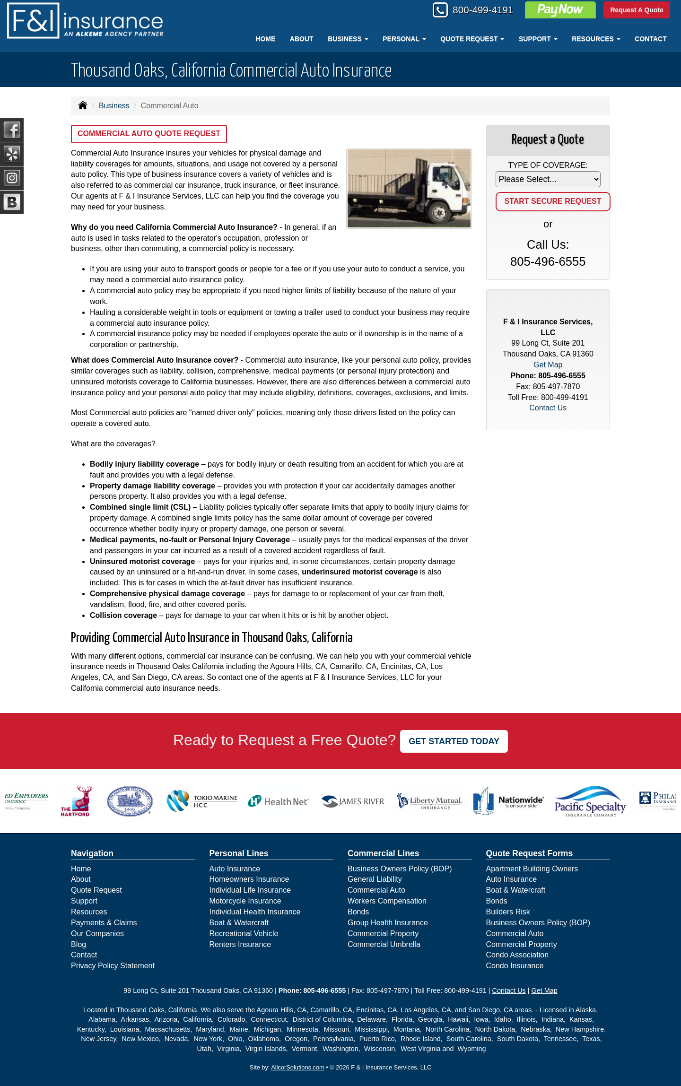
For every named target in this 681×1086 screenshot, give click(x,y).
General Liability (375, 879)
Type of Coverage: (548, 165)
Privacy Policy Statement (113, 966)
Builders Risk (508, 912)
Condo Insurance (515, 966)
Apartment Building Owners (532, 869)
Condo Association (517, 955)
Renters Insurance (240, 944)
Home (265, 39)
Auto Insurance (235, 869)
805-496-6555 (547, 261)
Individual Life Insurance (250, 890)
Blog (78, 944)
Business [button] (348, 39)
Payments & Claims (104, 923)
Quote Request (96, 890)
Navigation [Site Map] (92, 853)
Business (114, 106)
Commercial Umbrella (384, 944)
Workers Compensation (387, 901)
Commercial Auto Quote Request (149, 134)
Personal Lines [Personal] (239, 853)
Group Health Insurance (388, 923)
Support (84, 901)
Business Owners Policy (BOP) (400, 869)
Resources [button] (596, 39)
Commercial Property (383, 934)
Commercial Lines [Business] (383, 853)
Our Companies (97, 934)
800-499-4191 (479, 11)
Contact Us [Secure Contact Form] (548, 408)
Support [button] (538, 39)
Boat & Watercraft (239, 923)
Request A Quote (637, 10)
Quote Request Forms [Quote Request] (529, 853)
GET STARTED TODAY (454, 741)
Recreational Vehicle (244, 934)
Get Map (547, 365)
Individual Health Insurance (255, 912)
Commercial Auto (376, 890)
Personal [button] (404, 39)
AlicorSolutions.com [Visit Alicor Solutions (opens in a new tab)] (297, 1067)
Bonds (358, 912)
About (302, 39)
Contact (650, 39)
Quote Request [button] (472, 39)
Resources (89, 912)
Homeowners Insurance (249, 879)
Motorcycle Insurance (245, 901)
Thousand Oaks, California (156, 1010)
